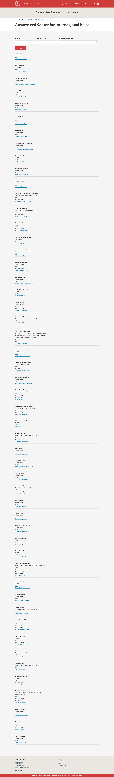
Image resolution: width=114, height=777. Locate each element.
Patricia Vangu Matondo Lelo (23, 350)
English (97, 1)
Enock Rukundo (19, 551)
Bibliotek (77, 4)
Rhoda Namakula (20, 461)
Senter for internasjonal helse (57, 12)
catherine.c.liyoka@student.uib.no (24, 383)
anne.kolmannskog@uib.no (22, 325)
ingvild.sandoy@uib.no (21, 575)
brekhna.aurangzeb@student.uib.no (25, 84)
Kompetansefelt (66, 38)
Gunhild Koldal (19, 302)
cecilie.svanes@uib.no (21, 669)
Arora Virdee (19, 722)
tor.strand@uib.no (20, 657)
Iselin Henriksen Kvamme (22, 331)
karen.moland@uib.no (21, 414)
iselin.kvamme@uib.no (21, 343)
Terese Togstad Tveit (21, 676)
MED (20, 19)
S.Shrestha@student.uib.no (22, 600)
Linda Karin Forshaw (21, 208)
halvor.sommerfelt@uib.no (22, 629)
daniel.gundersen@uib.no (22, 230)
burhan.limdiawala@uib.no (22, 370)
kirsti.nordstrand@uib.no (21, 494)
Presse (48, 775)
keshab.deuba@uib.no (21, 187)
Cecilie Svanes (19, 663)
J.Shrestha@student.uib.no (22, 588)
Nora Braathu (19, 130)
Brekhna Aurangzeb (21, 78)
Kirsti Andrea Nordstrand (22, 486)
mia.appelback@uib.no (21, 71)
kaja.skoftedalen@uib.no (21, 613)
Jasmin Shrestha (20, 582)
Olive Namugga (19, 473)
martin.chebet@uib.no (21, 162)
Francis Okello (19, 513)
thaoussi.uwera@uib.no (21, 715)
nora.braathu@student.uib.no (23, 136)
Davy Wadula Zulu (20, 736)
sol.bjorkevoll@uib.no (21, 109)
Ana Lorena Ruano (20, 538)
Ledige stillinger (42, 775)
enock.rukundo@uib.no (21, 557)
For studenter (85, 4)
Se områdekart (62, 765)
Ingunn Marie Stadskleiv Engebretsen (26, 193)
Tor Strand (18, 651)
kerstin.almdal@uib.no (21, 59)
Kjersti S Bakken (20, 91)
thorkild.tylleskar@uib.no (21, 702)
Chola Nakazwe (19, 448)
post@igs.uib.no (19, 762)
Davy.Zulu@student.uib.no (22, 742)
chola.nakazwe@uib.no (21, 454)
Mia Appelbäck (19, 65)
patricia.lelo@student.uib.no (22, 356)
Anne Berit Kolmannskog (22, 317)
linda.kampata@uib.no (21, 295)
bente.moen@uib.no (20, 399)
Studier (54, 4)
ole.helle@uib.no (19, 243)
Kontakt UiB (34, 775)
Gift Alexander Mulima (21, 421)
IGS (24, 19)
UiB (16, 19)
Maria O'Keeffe (19, 500)
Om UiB (66, 4)
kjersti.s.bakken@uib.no (21, 97)
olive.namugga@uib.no (21, 479)
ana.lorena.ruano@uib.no (22, 544)
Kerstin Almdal (19, 53)
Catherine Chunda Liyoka (22, 377)
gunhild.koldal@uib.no (21, 310)
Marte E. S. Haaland (21, 262)
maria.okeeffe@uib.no (21, 506)
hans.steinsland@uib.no (21, 644)
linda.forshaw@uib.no (21, 216)
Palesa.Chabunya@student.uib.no (24, 149)
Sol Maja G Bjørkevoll (21, 103)
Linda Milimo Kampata (21, 290)
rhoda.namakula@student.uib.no (24, 466)
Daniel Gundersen (20, 223)
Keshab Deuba (19, 181)
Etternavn (41, 38)
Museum (71, 4)
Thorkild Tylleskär (20, 691)
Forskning (60, 4)
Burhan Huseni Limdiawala (23, 362)
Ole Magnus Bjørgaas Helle (23, 237)
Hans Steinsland (20, 636)
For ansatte (93, 4)
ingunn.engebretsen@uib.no (23, 201)
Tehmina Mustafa (20, 433)
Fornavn (18, 38)
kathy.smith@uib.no (20, 256)
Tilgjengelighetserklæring (77, 775)
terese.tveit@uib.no (20, 684)
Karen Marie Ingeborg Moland (24, 406)
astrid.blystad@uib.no (21, 124)
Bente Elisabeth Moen (21, 390)
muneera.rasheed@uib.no (22, 531)
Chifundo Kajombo (20, 277)
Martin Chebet (19, 156)
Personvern (66, 775)
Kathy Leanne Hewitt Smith (23, 250)
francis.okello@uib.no (21, 519)
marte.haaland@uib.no (21, 270)
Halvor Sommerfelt (20, 620)
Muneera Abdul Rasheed (22, 526)
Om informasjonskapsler (57, 775)
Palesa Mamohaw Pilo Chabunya (24, 143)
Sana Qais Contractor (21, 168)
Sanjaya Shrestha (20, 594)
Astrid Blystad (19, 116)
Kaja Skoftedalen (20, 607)
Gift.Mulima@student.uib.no (22, 427)
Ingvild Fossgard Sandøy (22, 563)
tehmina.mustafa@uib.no (22, 441)
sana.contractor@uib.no (21, 174)
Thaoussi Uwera (20, 709)
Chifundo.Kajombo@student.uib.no (24, 283)
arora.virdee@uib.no (20, 730)
